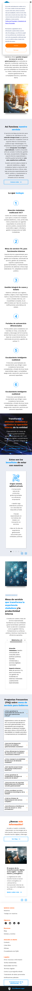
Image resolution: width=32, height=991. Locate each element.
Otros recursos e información (13, 959)
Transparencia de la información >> (16, 982)
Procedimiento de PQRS (11, 951)
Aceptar (16, 45)
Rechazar (16, 50)
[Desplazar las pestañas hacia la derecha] (25, 640)
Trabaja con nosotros (10, 913)
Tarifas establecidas (10, 962)
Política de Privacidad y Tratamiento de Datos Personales (15, 22)
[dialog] (16, 29)
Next (26, 553)
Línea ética (7, 945)
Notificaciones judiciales (11, 977)
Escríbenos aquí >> (16, 448)
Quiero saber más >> (14, 892)
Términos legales (9, 968)
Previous (22, 553)
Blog (5, 931)
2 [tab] (13, 551)
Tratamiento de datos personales (14, 974)
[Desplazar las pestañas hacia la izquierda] (7, 640)
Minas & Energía (12, 849)
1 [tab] (11, 551)
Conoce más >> (16, 182)
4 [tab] (18, 551)
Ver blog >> (16, 839)
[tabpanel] (16, 665)
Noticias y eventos (9, 934)
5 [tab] (21, 551)
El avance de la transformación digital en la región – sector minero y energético (15, 870)
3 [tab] (16, 551)
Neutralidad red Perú (10, 965)
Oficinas (6, 948)
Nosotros (7, 910)
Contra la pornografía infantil (13, 971)
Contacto (6, 942)
